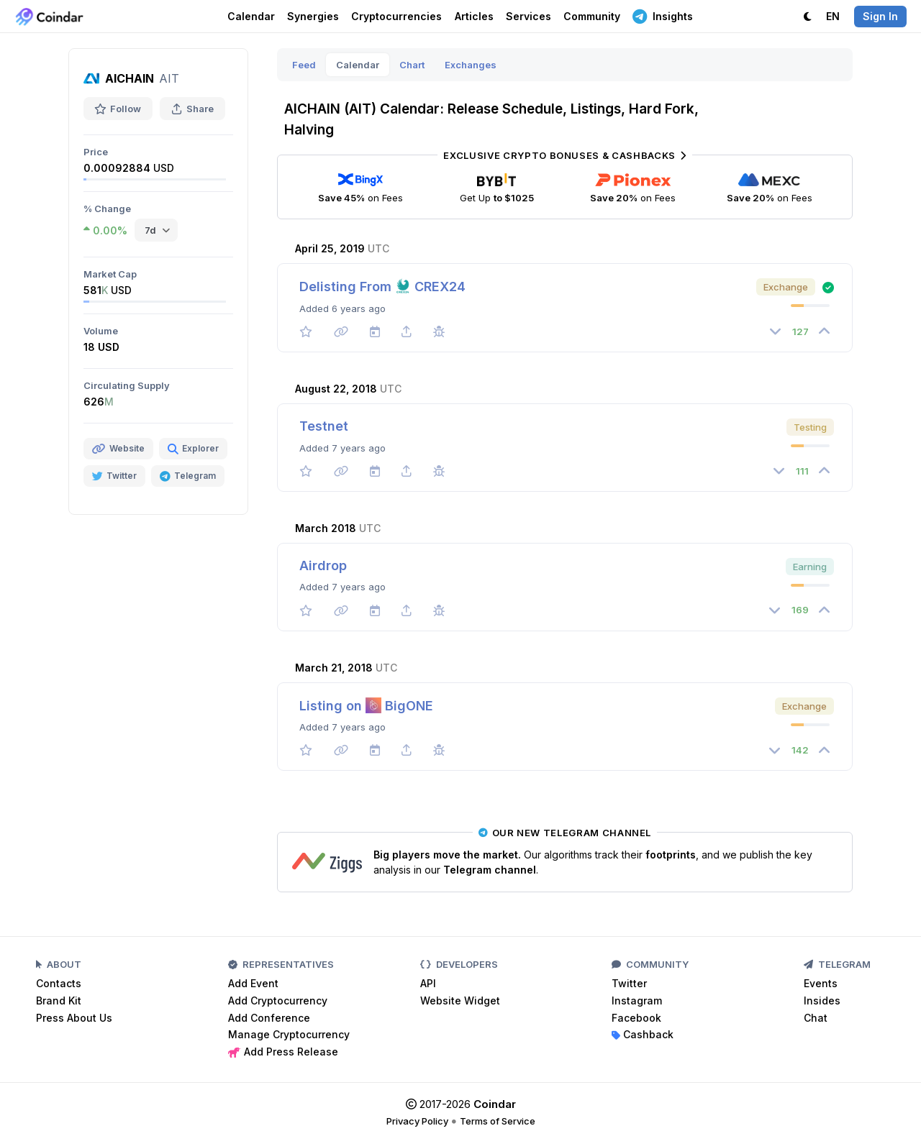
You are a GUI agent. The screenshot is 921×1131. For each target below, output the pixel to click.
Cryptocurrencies (396, 16)
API (428, 983)
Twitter (629, 983)
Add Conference (269, 1018)
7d (150, 230)
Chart (412, 64)
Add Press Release (283, 1051)
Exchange (785, 287)
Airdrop (323, 565)
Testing (810, 427)
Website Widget (460, 1000)
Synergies (313, 16)
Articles (474, 16)
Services (528, 16)
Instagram (637, 1000)
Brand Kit (58, 1000)
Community (591, 16)
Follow (118, 108)
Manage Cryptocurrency (289, 1034)
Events (821, 983)
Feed (304, 64)
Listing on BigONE (366, 705)
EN (833, 16)
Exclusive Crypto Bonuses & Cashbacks (564, 155)
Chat (815, 1018)
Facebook (636, 1018)
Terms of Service (497, 1121)
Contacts (58, 983)
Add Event (253, 983)
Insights (662, 16)
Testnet (323, 426)
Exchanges (470, 64)
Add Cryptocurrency (277, 1000)
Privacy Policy (417, 1121)
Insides (822, 1000)
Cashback (642, 1034)
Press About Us (74, 1018)
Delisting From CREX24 (382, 286)
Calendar (251, 16)
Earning (810, 566)
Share (192, 108)
